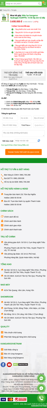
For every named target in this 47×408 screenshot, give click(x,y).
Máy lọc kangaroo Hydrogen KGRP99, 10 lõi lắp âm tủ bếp (27, 16)
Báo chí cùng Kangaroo (11, 353)
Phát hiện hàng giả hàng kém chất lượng (18, 336)
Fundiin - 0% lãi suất (34, 73)
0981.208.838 (18, 178)
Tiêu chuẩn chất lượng (11, 332)
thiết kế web (36, 404)
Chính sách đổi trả (9, 216)
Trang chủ (5, 10)
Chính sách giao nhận (11, 225)
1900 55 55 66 (15, 198)
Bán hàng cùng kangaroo (12, 357)
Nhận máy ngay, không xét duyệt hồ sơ (13, 75)
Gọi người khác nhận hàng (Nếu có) (15, 145)
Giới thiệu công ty (9, 349)
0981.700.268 (25, 175)
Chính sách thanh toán (11, 229)
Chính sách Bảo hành (11, 221)
